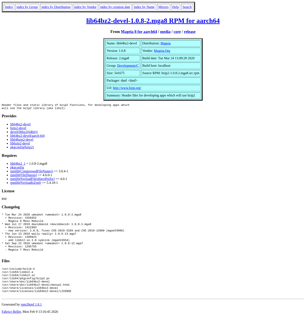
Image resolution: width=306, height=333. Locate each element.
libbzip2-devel (20, 144)
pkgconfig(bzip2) (22, 148)
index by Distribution (56, 7)
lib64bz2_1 (18, 165)
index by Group (27, 7)
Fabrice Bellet (11, 327)
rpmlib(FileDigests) (23, 176)
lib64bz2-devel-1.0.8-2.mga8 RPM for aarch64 (153, 20)
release (190, 31)
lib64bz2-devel (20, 125)
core (177, 31)
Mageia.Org (162, 50)
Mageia (165, 43)
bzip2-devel (18, 129)
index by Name (144, 7)
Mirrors (163, 7)
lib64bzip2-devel (21, 141)
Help (175, 7)
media (165, 31)
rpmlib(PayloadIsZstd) (25, 184)
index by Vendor (85, 7)
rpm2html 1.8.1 (31, 320)
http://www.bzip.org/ (127, 88)
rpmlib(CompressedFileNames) (31, 172)
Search (187, 7)
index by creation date (115, 7)
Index (9, 7)
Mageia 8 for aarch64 (139, 31)
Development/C (128, 65)
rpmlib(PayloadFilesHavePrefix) (32, 180)
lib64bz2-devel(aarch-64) (27, 137)
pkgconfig (17, 168)
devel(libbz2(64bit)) (24, 133)
